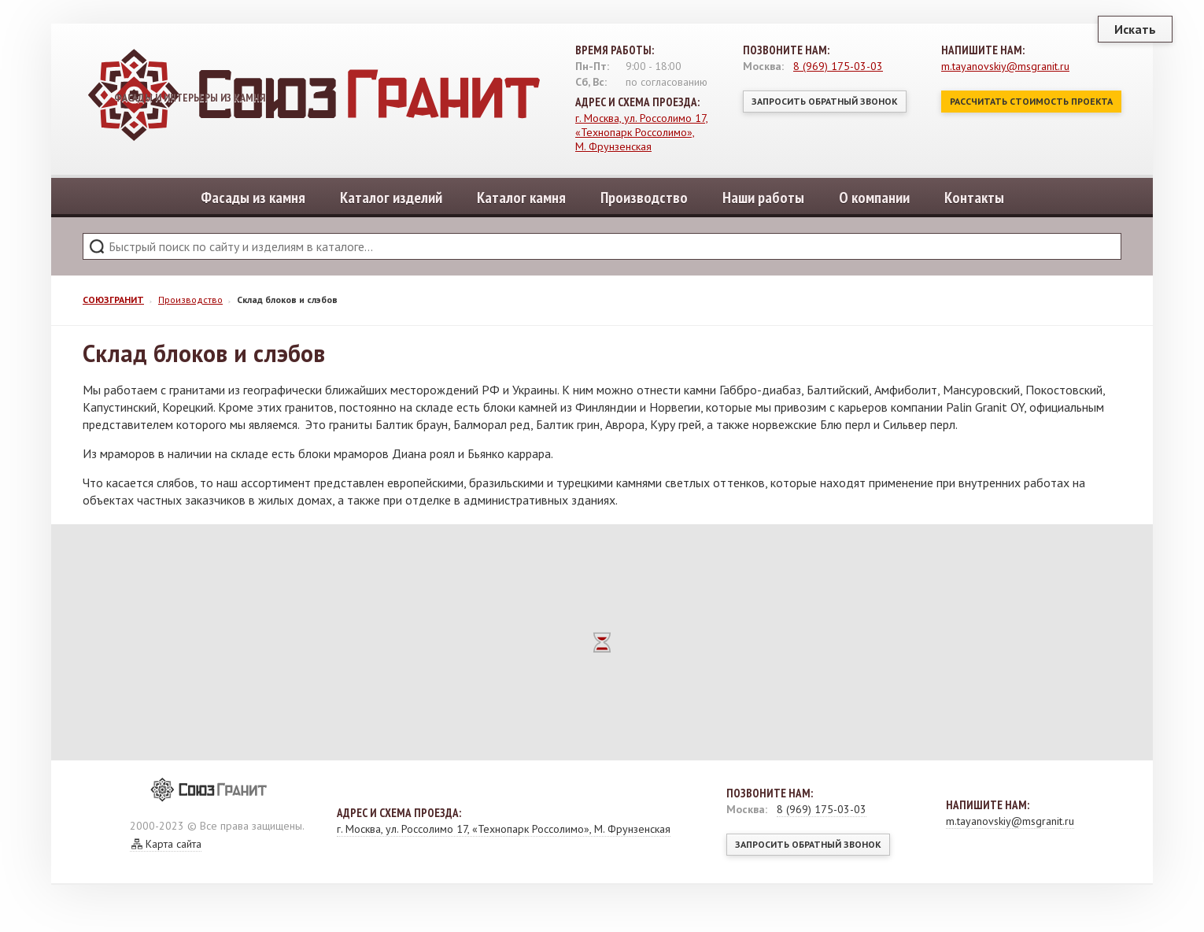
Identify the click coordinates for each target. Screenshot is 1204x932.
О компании (874, 197)
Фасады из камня (253, 197)
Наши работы (763, 197)
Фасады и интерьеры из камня (204, 97)
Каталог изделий (391, 197)
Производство (644, 197)
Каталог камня (521, 197)
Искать (1135, 29)
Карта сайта (173, 844)
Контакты (974, 197)
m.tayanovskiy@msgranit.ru (1005, 66)
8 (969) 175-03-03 (838, 66)
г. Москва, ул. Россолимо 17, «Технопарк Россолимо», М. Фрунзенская (641, 132)
